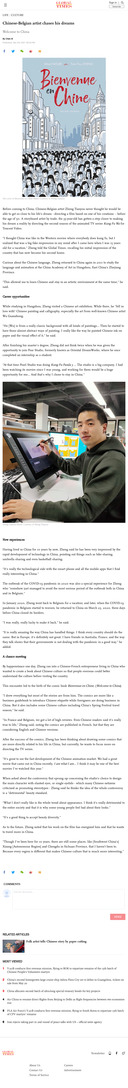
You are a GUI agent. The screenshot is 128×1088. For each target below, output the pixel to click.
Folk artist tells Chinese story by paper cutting (56, 941)
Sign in (113, 2)
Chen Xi (9, 39)
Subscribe (117, 6)
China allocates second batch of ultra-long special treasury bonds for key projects (53, 991)
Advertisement (72, 1070)
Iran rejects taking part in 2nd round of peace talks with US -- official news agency (54, 1022)
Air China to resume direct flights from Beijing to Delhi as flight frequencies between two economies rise (66, 1001)
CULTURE (17, 15)
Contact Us (35, 1070)
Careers (68, 1065)
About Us (34, 1065)
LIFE (5, 15)
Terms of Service (39, 1075)
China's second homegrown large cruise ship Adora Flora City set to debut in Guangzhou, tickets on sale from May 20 (65, 981)
